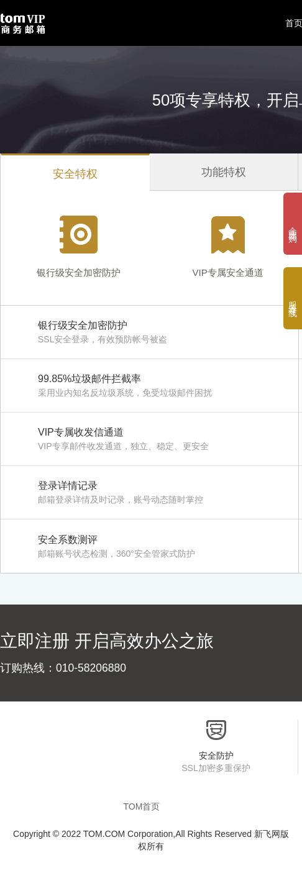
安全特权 (75, 174)
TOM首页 (142, 806)
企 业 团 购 (293, 223)
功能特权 (223, 172)
